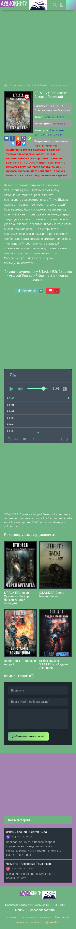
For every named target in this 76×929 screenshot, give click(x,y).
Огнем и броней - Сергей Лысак (27, 832)
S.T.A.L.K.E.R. (55, 134)
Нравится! (30, 291)
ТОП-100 (59, 905)
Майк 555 (59, 123)
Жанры (20, 910)
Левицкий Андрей (55, 117)
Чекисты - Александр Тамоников (28, 864)
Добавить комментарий (28, 736)
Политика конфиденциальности (27, 905)
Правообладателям (42, 910)
